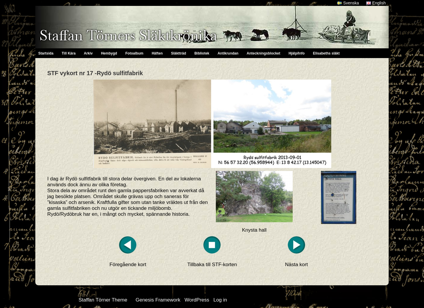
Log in (220, 300)
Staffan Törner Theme (103, 300)
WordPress (197, 300)
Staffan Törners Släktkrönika (128, 35)
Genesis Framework (157, 300)
